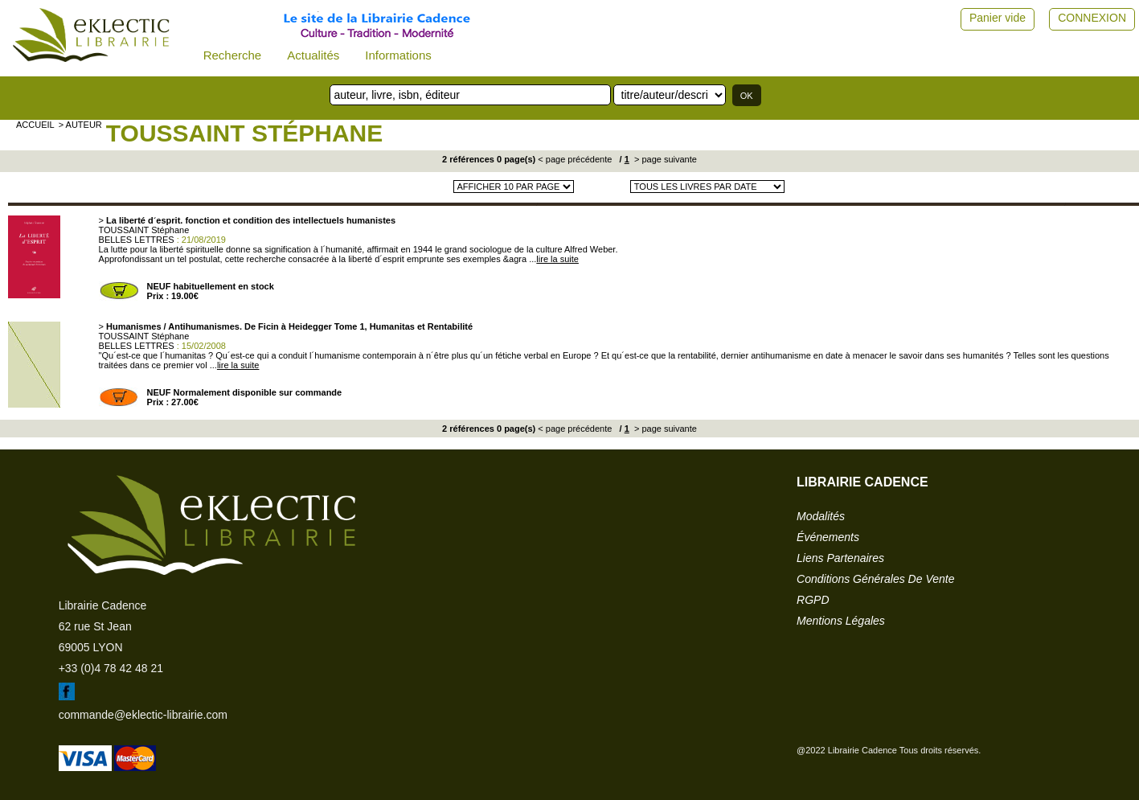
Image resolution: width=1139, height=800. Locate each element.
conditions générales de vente (875, 578)
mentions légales (841, 620)
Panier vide (997, 17)
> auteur (80, 124)
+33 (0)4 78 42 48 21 (111, 668)
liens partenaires (840, 558)
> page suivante (664, 159)
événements (828, 537)
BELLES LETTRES (136, 239)
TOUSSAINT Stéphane (244, 133)
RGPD (813, 599)
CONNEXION (1092, 17)
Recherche (232, 55)
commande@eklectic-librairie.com (143, 714)
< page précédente (575, 159)
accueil (35, 124)
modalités (821, 516)
